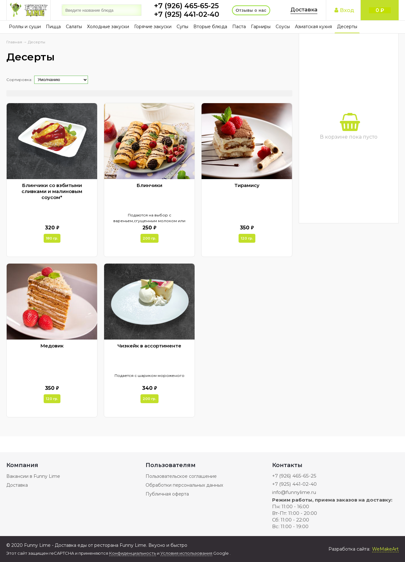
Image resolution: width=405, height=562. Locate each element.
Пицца (53, 26)
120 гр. (247, 238)
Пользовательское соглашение (181, 476)
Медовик (52, 346)
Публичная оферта (167, 494)
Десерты (347, 26)
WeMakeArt (385, 549)
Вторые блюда (210, 26)
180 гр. (52, 238)
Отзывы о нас (251, 10)
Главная (14, 42)
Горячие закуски (152, 26)
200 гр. (149, 238)
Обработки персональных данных (184, 485)
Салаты (74, 26)
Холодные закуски (108, 26)
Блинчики (149, 185)
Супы (182, 26)
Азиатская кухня (313, 26)
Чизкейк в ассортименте (149, 346)
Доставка (303, 9)
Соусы (283, 26)
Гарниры (261, 26)
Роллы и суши (25, 26)
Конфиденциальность (132, 553)
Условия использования (186, 553)
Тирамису (246, 185)
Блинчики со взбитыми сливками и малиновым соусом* (52, 191)
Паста (239, 26)
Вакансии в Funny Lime (33, 476)
